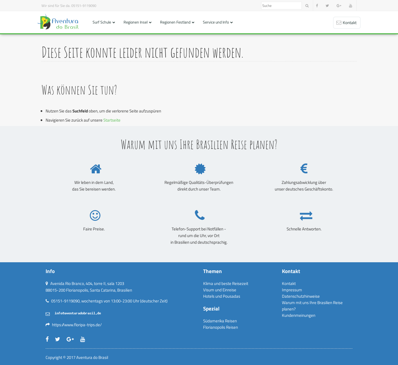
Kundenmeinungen (298, 315)
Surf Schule (102, 22)
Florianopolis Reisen (220, 327)
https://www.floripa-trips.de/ (77, 325)
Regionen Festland (175, 22)
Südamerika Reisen (220, 321)
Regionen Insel (136, 22)
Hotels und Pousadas (221, 296)
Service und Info (216, 22)
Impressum (292, 290)
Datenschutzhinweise (301, 296)
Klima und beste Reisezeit (225, 283)
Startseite (112, 120)
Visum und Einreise (219, 290)
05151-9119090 (83, 5)
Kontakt (289, 283)
